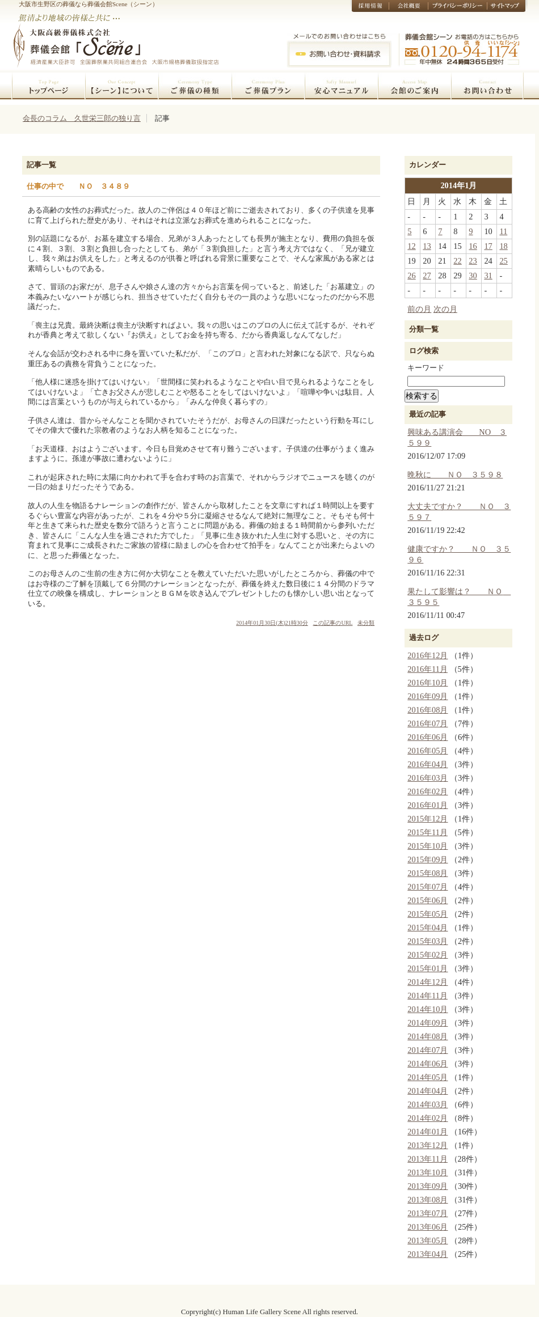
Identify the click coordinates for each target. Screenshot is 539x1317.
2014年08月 (427, 1036)
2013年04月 (427, 1254)
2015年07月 (427, 886)
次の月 (445, 309)
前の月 (419, 309)
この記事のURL (332, 623)
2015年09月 (427, 859)
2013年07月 (427, 1213)
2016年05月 (427, 750)
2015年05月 (427, 913)
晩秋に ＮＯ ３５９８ (455, 474)
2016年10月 (427, 682)
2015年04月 (427, 927)
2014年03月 (427, 1104)
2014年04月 (427, 1090)
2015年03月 (427, 941)
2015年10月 (427, 845)
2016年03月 (427, 777)
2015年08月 (427, 873)
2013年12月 (427, 1145)
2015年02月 (427, 954)
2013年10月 (427, 1172)
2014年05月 (427, 1077)
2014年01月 (427, 1131)
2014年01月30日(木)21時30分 (272, 623)
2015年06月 (427, 900)
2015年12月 (427, 818)
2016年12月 (427, 655)
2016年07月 (427, 723)
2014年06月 (427, 1063)
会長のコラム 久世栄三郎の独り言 (82, 118)
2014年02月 (427, 1118)
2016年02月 (427, 791)
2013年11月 (427, 1158)
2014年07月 (427, 1050)
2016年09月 (427, 696)
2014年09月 (427, 1022)
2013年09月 (427, 1186)
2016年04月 (427, 764)
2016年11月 (427, 669)
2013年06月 (427, 1226)
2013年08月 (427, 1199)
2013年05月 (427, 1240)
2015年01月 (427, 968)
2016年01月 (427, 805)
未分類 (365, 623)
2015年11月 (427, 832)
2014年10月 (427, 1009)
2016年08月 (427, 709)
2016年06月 (427, 737)
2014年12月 (427, 981)
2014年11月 (427, 995)
